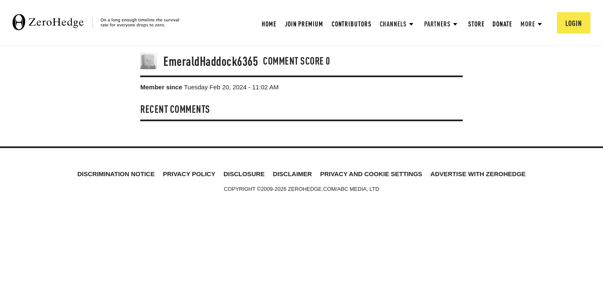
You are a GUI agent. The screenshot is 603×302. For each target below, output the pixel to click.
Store (476, 23)
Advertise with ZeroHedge (478, 173)
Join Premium (304, 23)
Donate (502, 23)
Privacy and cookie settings (371, 173)
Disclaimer (292, 173)
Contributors (351, 23)
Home (269, 23)
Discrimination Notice (116, 173)
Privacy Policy (189, 173)
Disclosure (244, 173)
